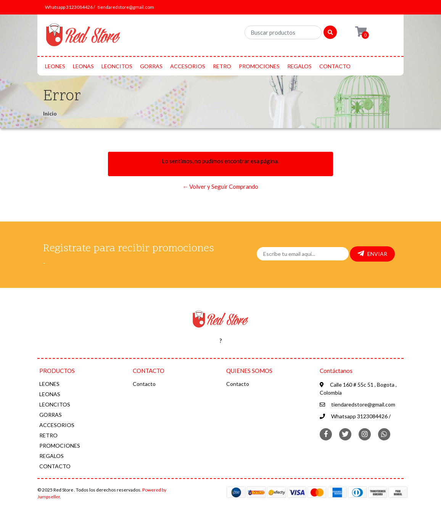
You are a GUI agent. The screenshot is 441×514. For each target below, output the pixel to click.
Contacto (144, 384)
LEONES (55, 66)
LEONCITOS (116, 66)
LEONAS (83, 66)
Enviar (372, 253)
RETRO (222, 66)
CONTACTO (335, 66)
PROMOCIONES (259, 66)
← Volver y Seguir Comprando (220, 186)
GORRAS (151, 66)
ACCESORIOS (187, 66)
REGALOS (299, 66)
